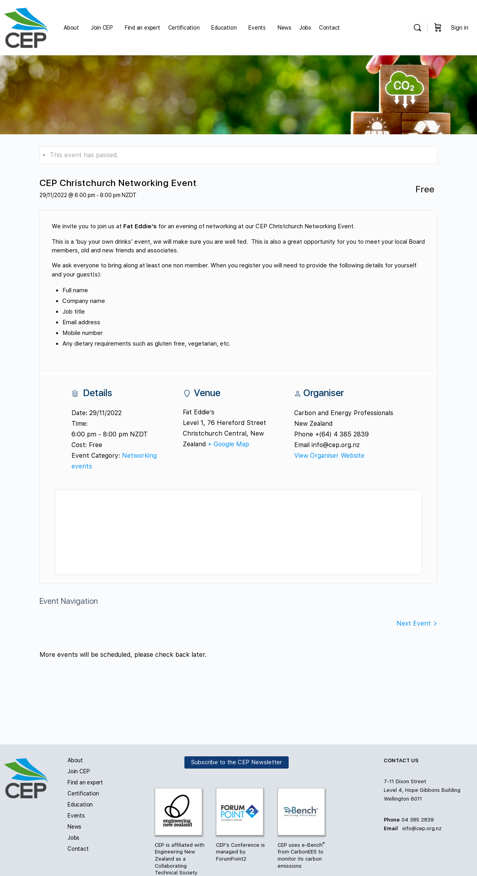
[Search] (417, 27)
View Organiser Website (329, 455)
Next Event (413, 623)
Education (80, 804)
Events (76, 815)
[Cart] (438, 27)
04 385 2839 (418, 820)
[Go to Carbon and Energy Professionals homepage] (26, 26)
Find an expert (85, 782)
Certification (83, 793)
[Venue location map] (238, 532)
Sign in (459, 27)
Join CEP (79, 771)
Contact (78, 849)
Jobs (73, 838)
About (75, 760)
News (74, 826)
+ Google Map (228, 444)
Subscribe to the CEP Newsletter (236, 762)
